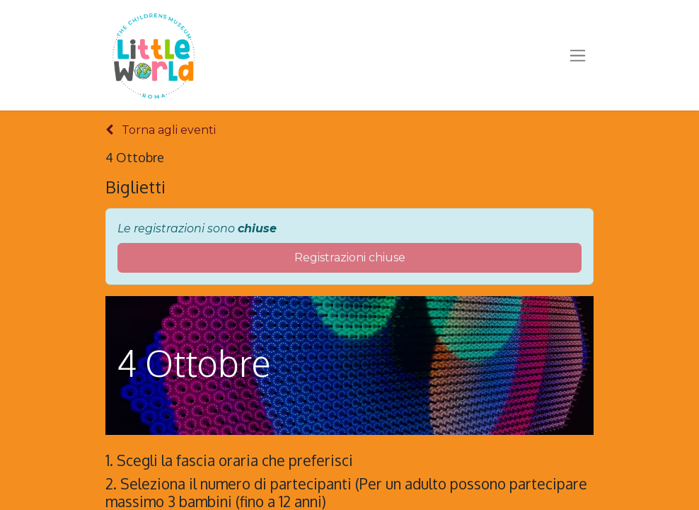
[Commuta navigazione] (578, 55)
